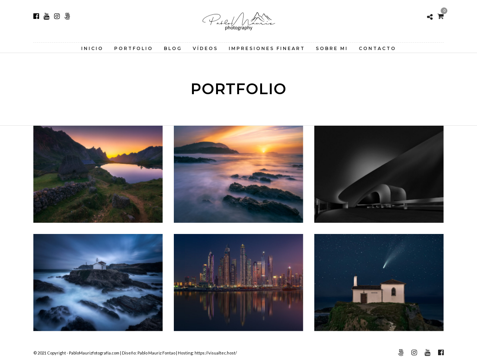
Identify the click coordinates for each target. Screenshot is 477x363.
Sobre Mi (332, 48)
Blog (173, 48)
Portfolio (133, 48)
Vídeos (205, 48)
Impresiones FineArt (267, 48)
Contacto (377, 48)
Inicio (92, 48)
